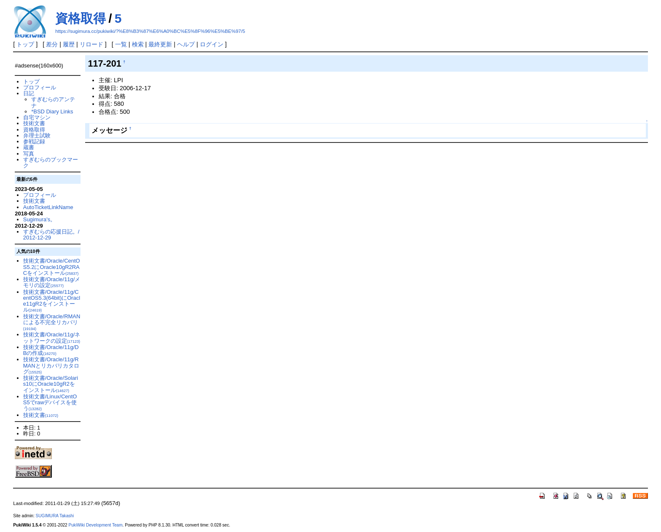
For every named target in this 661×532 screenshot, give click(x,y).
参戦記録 (34, 141)
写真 (28, 153)
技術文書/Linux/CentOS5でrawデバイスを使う (50, 402)
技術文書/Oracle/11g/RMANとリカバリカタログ (51, 365)
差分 (52, 44)
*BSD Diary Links (52, 111)
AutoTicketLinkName (48, 207)
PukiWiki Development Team (96, 525)
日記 (28, 93)
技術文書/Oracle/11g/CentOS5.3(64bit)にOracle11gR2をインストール (51, 301)
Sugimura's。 (39, 219)
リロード (91, 44)
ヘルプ (186, 44)
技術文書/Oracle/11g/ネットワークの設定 (52, 337)
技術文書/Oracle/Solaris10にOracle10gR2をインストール (50, 384)
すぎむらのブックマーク (50, 162)
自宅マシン (37, 117)
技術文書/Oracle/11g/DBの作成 (51, 350)
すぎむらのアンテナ (53, 102)
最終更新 (160, 44)
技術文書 (34, 123)
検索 (138, 44)
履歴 (69, 44)
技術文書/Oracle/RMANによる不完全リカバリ (52, 322)
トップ (25, 44)
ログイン (211, 44)
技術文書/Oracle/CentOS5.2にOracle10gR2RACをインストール (51, 267)
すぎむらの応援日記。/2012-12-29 (51, 234)
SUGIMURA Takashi (55, 515)
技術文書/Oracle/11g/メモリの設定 (52, 282)
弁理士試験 (37, 135)
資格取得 (80, 18)
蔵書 (28, 147)
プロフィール (39, 87)
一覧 (121, 44)
